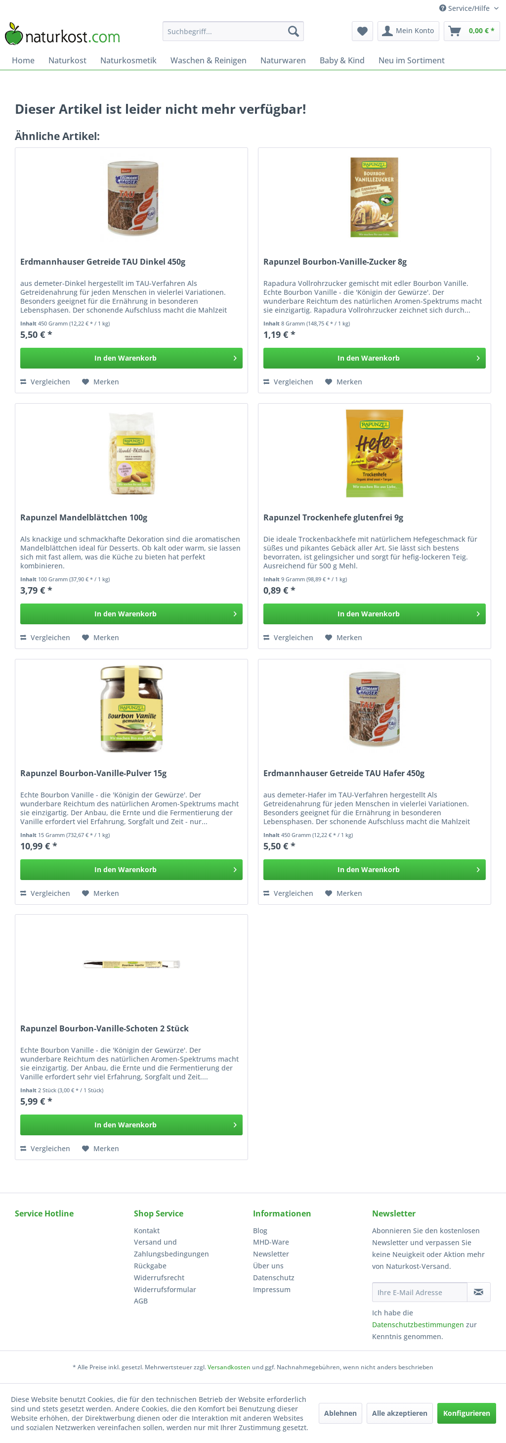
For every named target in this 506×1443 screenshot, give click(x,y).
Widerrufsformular (165, 1289)
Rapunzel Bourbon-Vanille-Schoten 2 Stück (104, 1029)
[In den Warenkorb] (131, 358)
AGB (141, 1300)
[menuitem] (233, 31)
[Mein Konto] (408, 31)
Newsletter (271, 1253)
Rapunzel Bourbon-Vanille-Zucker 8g (335, 262)
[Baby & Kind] (342, 60)
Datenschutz (274, 1277)
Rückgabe (150, 1265)
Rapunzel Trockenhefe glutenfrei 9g (333, 517)
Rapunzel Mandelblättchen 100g (83, 517)
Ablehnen (340, 1413)
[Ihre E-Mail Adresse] (419, 1292)
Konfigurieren (466, 1413)
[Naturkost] (67, 60)
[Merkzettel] (362, 31)
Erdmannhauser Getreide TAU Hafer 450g (343, 773)
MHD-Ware (271, 1242)
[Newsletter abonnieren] (479, 1292)
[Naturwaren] (283, 60)
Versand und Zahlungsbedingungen (171, 1247)
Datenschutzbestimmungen (418, 1324)
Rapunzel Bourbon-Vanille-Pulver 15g (93, 773)
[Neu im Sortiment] (412, 60)
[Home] (23, 60)
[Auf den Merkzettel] (100, 382)
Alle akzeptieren (399, 1413)
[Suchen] (293, 31)
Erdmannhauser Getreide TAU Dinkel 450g (102, 262)
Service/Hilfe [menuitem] (465, 8)
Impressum (272, 1289)
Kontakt (147, 1230)
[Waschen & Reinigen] (208, 60)
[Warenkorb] (472, 31)
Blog (260, 1230)
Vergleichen (45, 381)
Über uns (268, 1265)
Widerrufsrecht (159, 1277)
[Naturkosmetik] (128, 60)
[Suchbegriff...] (233, 31)
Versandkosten (229, 1367)
